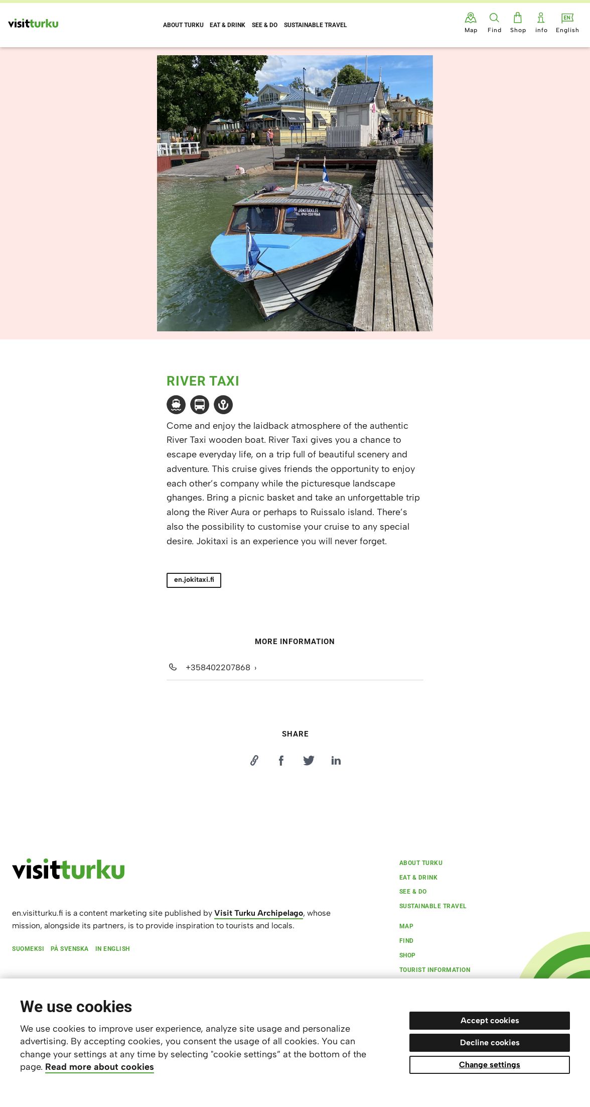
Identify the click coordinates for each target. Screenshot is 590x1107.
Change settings (489, 1064)
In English (112, 948)
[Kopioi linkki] (254, 761)
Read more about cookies (99, 1066)
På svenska (70, 948)
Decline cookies (490, 1042)
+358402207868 (218, 667)
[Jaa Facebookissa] (281, 761)
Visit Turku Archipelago (258, 913)
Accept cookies (490, 1020)
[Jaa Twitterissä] (309, 761)
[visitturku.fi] (68, 876)
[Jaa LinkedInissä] (336, 761)
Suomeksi (28, 948)
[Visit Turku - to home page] (33, 23)
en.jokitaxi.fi (194, 579)
